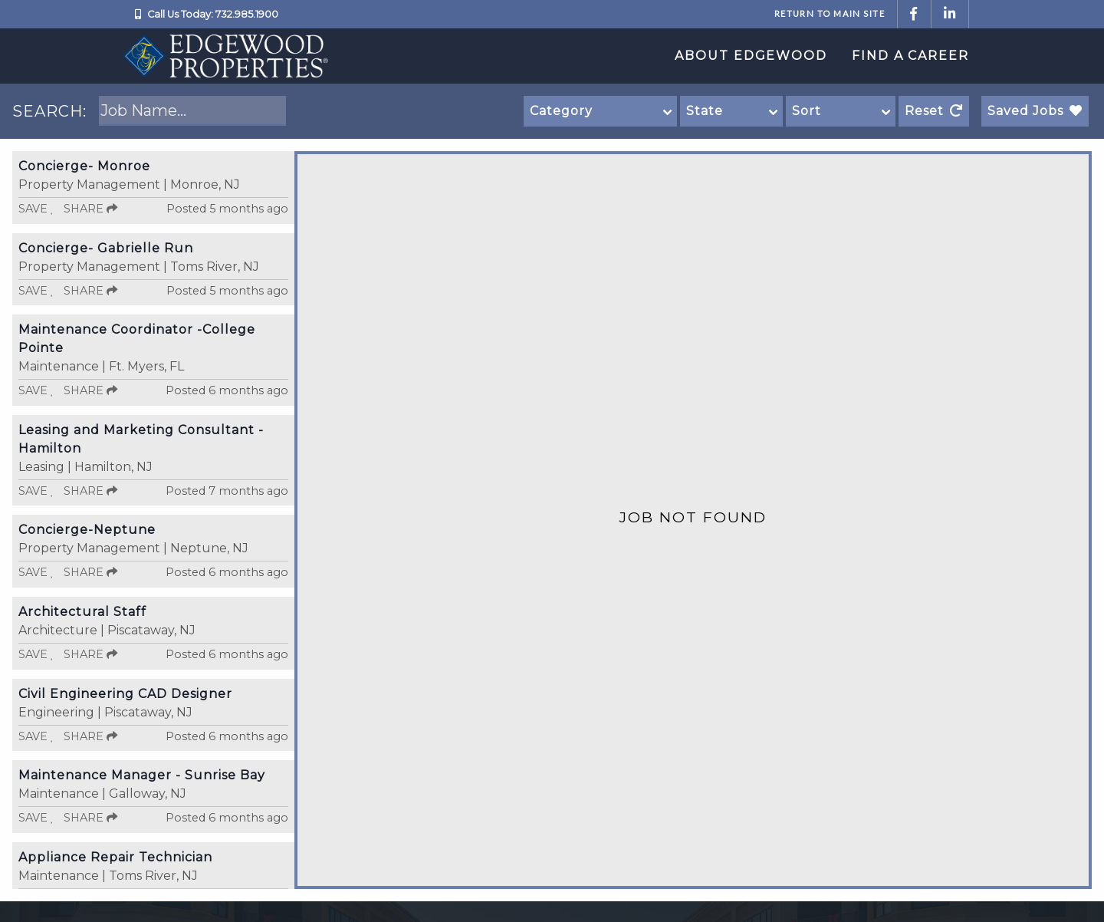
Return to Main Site (829, 13)
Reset (934, 111)
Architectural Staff (82, 611)
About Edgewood (751, 55)
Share (90, 209)
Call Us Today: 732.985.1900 (212, 14)
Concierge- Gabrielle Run (105, 248)
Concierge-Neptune (87, 529)
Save (36, 208)
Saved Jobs (1035, 111)
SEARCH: (49, 111)
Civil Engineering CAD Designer (125, 694)
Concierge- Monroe (84, 166)
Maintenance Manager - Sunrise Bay (141, 775)
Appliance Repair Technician (115, 857)
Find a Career (910, 55)
